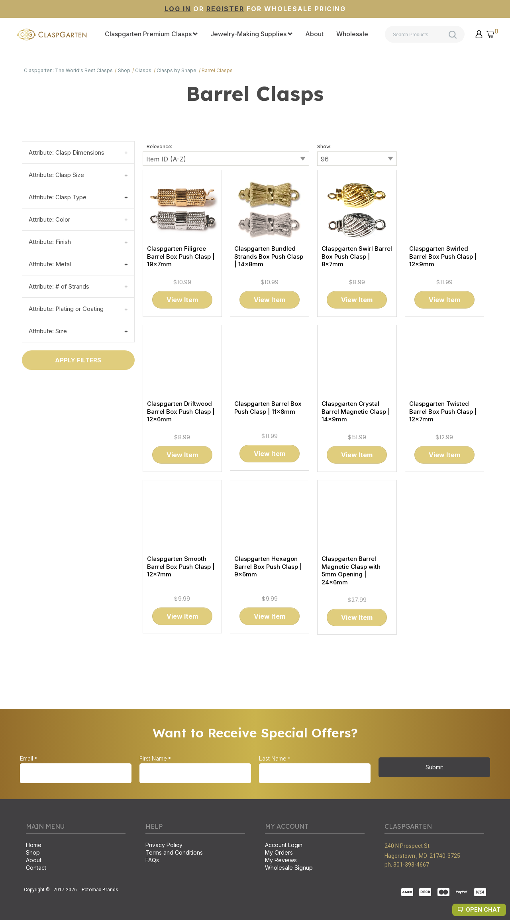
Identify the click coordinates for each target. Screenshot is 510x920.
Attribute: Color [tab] (49, 219)
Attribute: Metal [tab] (50, 264)
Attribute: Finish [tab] (50, 242)
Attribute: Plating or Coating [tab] (66, 309)
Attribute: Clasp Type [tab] (57, 197)
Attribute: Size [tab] (48, 331)
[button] (479, 34)
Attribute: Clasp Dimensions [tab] (66, 152)
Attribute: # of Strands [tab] (59, 286)
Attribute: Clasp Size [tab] (56, 175)
